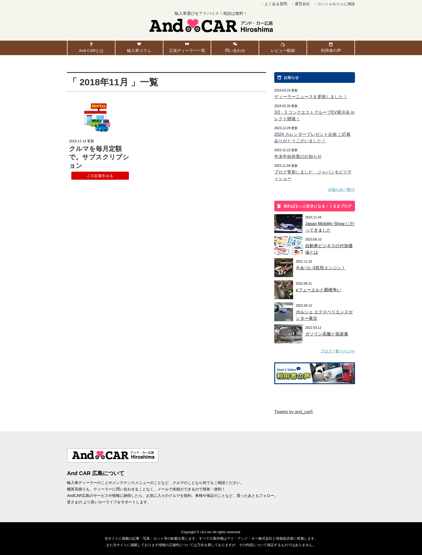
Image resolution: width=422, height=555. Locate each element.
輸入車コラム (139, 50)
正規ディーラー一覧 (187, 50)
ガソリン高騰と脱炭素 (326, 334)
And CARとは (91, 50)
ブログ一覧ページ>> (338, 351)
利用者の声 (331, 50)
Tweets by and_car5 (293, 411)
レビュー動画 (283, 50)
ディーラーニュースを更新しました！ (310, 96)
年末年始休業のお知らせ (298, 156)
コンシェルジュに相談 (336, 4)
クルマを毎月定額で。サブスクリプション (99, 157)
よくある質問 (276, 4)
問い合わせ (235, 50)
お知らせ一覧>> (341, 189)
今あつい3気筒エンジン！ (321, 268)
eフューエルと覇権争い (318, 290)
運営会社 (302, 4)
